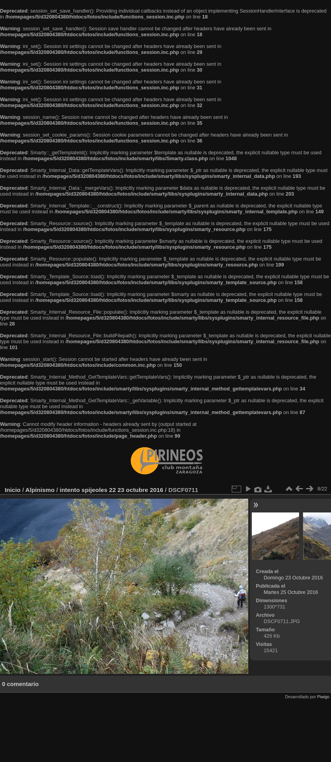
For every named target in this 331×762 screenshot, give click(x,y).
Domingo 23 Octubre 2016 (293, 578)
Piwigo (323, 696)
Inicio (12, 489)
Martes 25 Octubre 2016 (291, 592)
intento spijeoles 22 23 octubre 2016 (111, 489)
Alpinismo (39, 489)
